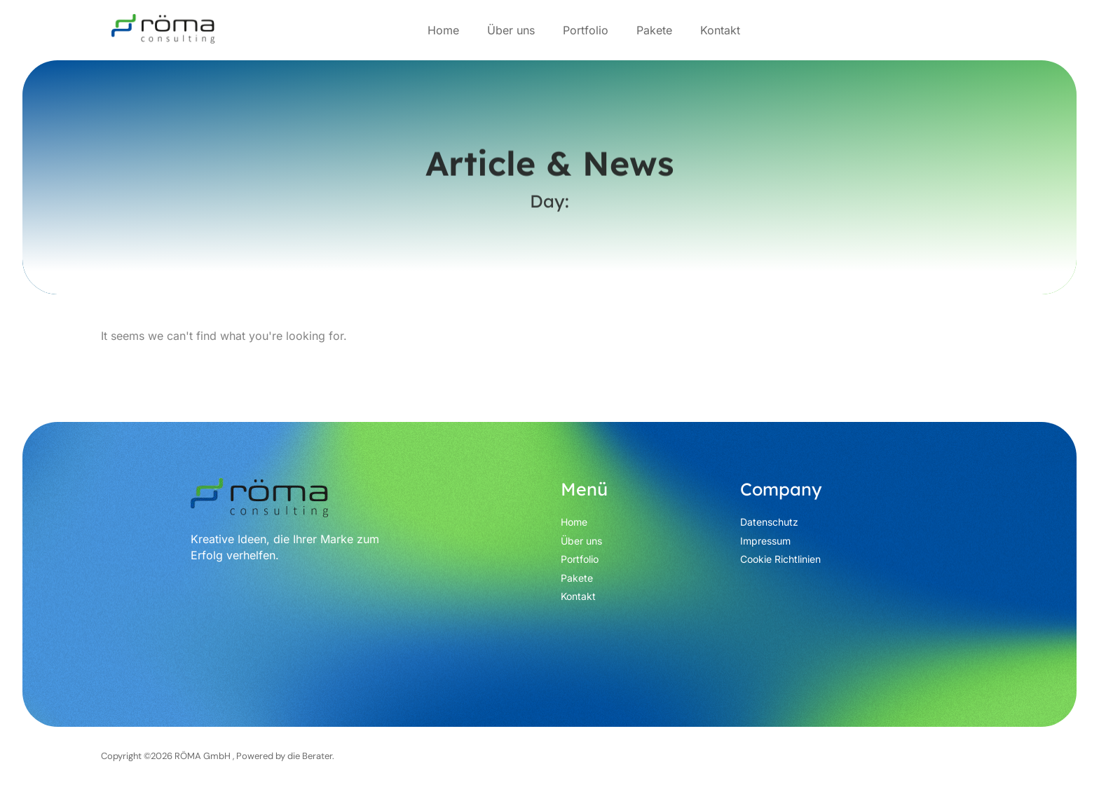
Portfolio (585, 30)
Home (443, 30)
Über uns (511, 30)
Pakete (654, 30)
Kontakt (720, 30)
